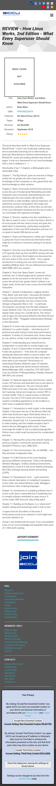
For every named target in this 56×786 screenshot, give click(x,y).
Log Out (8, 651)
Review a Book (11, 636)
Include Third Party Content (28, 750)
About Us (8, 590)
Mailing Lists (10, 611)
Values (7, 605)
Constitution (10, 602)
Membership (10, 667)
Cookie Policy (10, 617)
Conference (9, 682)
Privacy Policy (10, 614)
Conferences (10, 596)
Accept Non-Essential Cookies (28, 721)
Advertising (9, 673)
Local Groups (10, 670)
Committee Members (14, 599)
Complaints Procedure (14, 645)
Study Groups (10, 608)
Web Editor (9, 679)
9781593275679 (25, 111)
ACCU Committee (12, 639)
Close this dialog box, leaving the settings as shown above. (28, 764)
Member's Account (13, 648)
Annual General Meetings (16, 642)
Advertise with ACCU (14, 593)
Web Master (10, 676)
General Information (13, 664)
